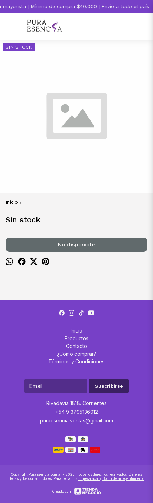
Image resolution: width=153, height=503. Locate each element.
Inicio (76, 331)
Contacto (76, 346)
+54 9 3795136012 (76, 412)
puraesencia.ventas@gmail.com (76, 421)
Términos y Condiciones (76, 361)
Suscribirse (109, 386)
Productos (76, 338)
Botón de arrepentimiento (123, 478)
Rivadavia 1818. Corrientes (76, 403)
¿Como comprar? (76, 354)
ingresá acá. (89, 478)
